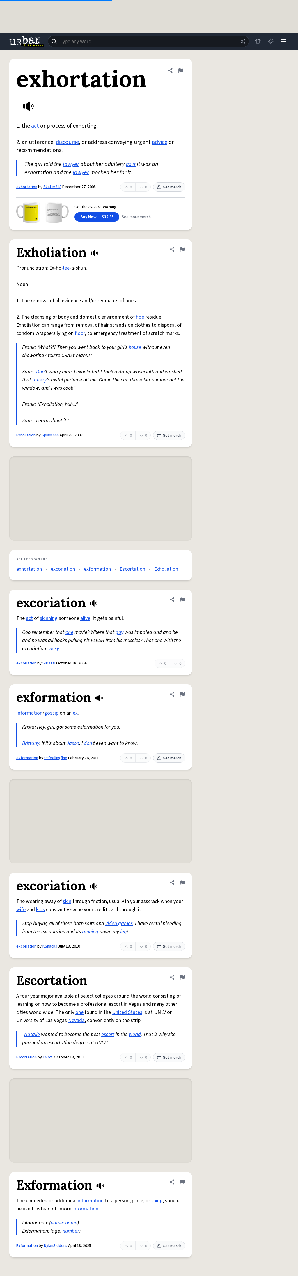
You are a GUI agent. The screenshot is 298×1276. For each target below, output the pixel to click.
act (35, 126)
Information (29, 713)
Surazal (48, 663)
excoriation (63, 569)
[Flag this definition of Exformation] (182, 1182)
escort (107, 1034)
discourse (67, 142)
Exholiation (26, 435)
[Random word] (242, 41)
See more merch (136, 217)
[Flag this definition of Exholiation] (182, 249)
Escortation (132, 569)
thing (157, 1200)
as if (131, 164)
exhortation (26, 187)
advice (159, 142)
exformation (97, 569)
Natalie (32, 1034)
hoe (140, 317)
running (90, 931)
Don (40, 371)
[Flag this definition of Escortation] (182, 977)
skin (67, 901)
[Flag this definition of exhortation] (180, 70)
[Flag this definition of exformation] (182, 694)
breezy (39, 379)
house (135, 347)
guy (119, 632)
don (88, 743)
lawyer (71, 164)
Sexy (54, 648)
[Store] (258, 41)
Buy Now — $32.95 (96, 217)
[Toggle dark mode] (270, 41)
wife (21, 909)
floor (80, 333)
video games (119, 923)
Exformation (27, 1246)
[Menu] (283, 41)
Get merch (169, 187)
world (135, 1034)
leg (123, 931)
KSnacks (49, 946)
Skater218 (52, 187)
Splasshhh (50, 435)
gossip (51, 713)
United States (127, 1012)
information (91, 1200)
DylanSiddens (55, 1246)
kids (40, 909)
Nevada (76, 1020)
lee (66, 268)
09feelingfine (55, 758)
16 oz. (48, 1057)
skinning (49, 618)
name (57, 1222)
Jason (73, 743)
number (71, 1231)
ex (75, 713)
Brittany (30, 743)
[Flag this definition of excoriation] (182, 599)
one (69, 632)
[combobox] (148, 41)
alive (85, 618)
